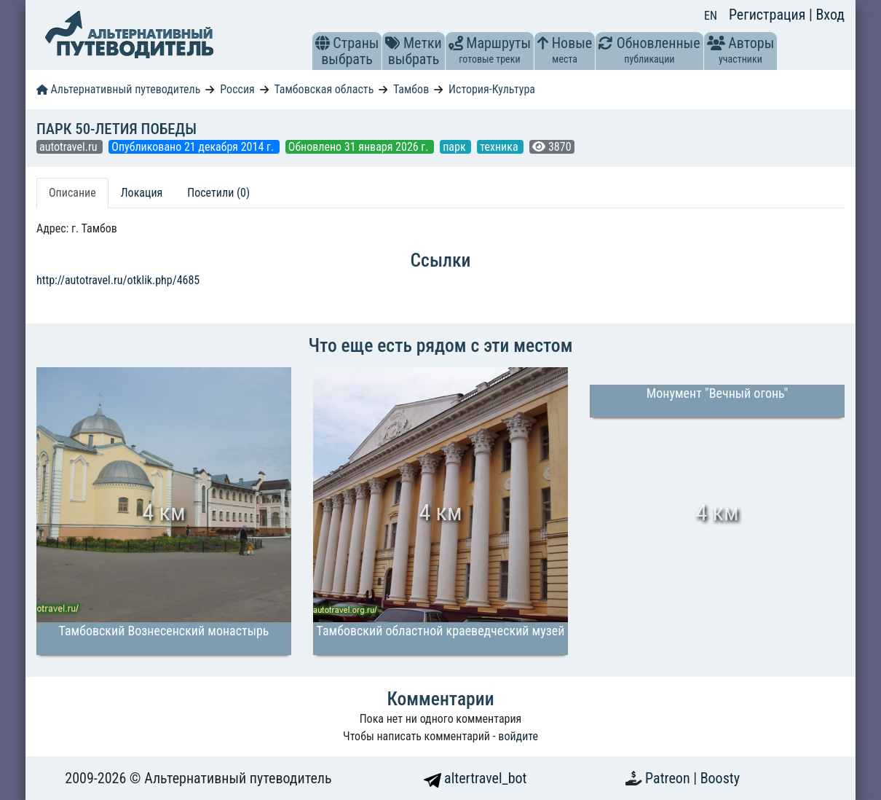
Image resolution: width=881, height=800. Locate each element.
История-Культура (492, 89)
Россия (237, 89)
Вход (830, 14)
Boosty (720, 778)
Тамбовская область (324, 89)
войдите (518, 736)
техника (500, 147)
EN (710, 16)
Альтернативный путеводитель (118, 89)
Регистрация (769, 14)
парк (455, 147)
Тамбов (411, 89)
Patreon (669, 778)
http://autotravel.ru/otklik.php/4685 (117, 280)
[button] (322, 43)
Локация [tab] (142, 193)
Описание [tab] (72, 193)
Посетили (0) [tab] (218, 193)
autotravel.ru (69, 147)
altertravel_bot (475, 778)
